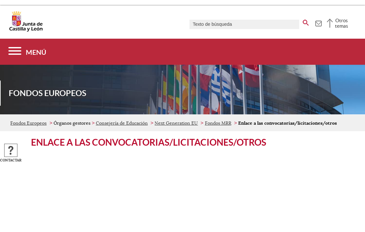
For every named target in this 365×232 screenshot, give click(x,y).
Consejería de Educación (122, 123)
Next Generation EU (176, 123)
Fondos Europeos (28, 123)
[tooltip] (318, 22)
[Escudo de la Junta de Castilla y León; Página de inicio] (26, 30)
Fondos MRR (218, 123)
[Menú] (27, 52)
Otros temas (341, 23)
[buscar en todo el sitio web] (306, 21)
